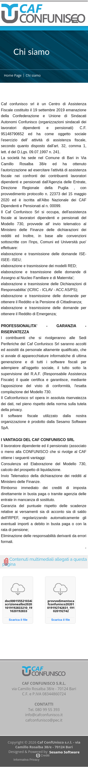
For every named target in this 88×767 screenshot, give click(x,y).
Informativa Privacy (27, 759)
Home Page (13, 75)
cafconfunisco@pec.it (43, 720)
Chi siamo (33, 75)
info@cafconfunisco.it (44, 714)
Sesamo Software (64, 752)
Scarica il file (18, 619)
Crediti (45, 755)
